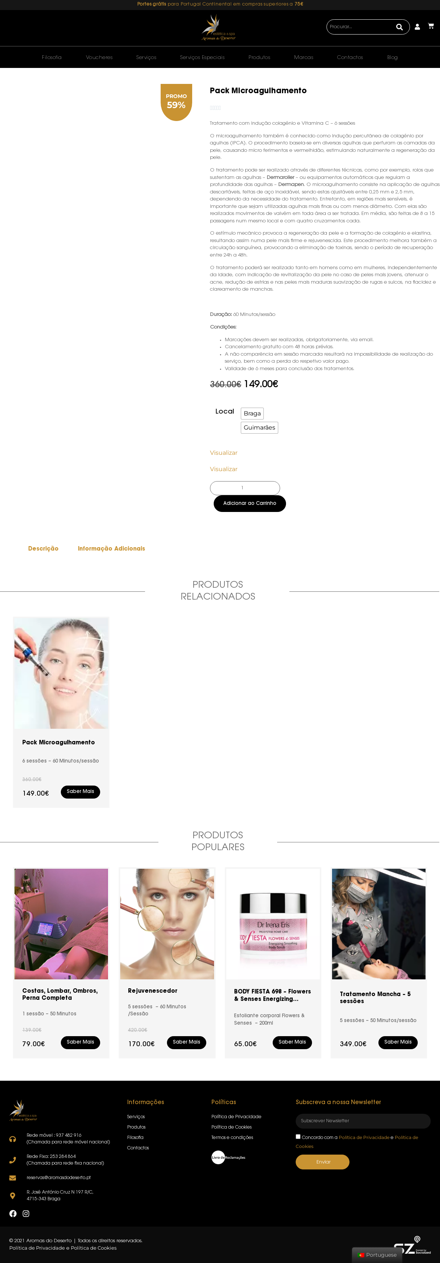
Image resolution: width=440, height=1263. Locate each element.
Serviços (146, 57)
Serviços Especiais (202, 57)
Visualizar (223, 452)
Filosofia (52, 57)
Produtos (259, 57)
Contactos (350, 57)
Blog (392, 57)
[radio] (252, 413)
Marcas (303, 57)
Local (225, 412)
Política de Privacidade (364, 1137)
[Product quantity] (245, 488)
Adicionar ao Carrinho (249, 503)
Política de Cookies (93, 1248)
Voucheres (99, 57)
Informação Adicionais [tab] (111, 549)
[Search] (399, 27)
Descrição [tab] (43, 549)
